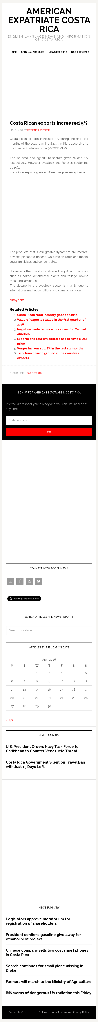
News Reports (33, 373)
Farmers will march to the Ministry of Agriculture (49, 981)
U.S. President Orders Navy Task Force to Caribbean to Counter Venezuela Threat (42, 748)
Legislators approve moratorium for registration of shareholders (38, 921)
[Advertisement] (49, 83)
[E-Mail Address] (49, 420)
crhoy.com (17, 300)
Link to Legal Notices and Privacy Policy (66, 1012)
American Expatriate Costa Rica (49, 20)
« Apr (9, 720)
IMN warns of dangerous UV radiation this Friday (48, 993)
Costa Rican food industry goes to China (47, 315)
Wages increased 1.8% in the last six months (50, 348)
